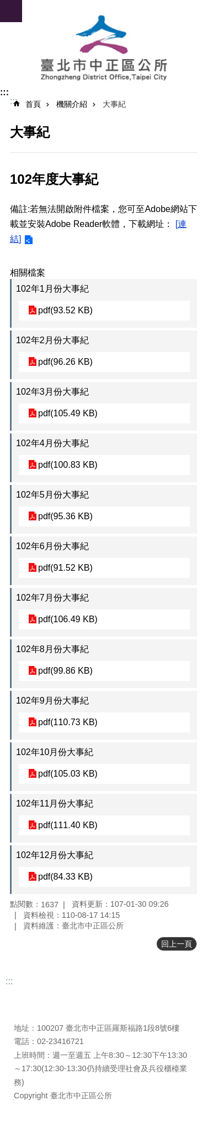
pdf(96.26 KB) (65, 361)
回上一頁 (176, 943)
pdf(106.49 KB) (68, 619)
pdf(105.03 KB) (68, 773)
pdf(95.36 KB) (65, 516)
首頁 (33, 104)
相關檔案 (27, 272)
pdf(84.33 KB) (65, 876)
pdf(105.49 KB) (68, 413)
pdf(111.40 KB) (68, 825)
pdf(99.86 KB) (65, 670)
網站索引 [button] (11, 11)
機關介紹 (71, 104)
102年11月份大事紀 (55, 803)
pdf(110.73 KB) (68, 722)
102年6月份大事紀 (52, 546)
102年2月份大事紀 (52, 340)
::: (4, 92)
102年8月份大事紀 (52, 649)
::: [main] (13, 101)
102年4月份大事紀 (52, 443)
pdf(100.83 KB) (68, 464)
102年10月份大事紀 (55, 752)
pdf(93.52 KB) (65, 310)
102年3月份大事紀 (52, 391)
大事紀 (114, 104)
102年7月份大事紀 (52, 597)
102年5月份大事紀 (52, 494)
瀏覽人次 (29, 1011)
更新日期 (29, 998)
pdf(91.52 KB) (65, 567)
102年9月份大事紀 (52, 700)
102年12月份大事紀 (55, 855)
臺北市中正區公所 (103, 48)
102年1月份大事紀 (52, 288)
